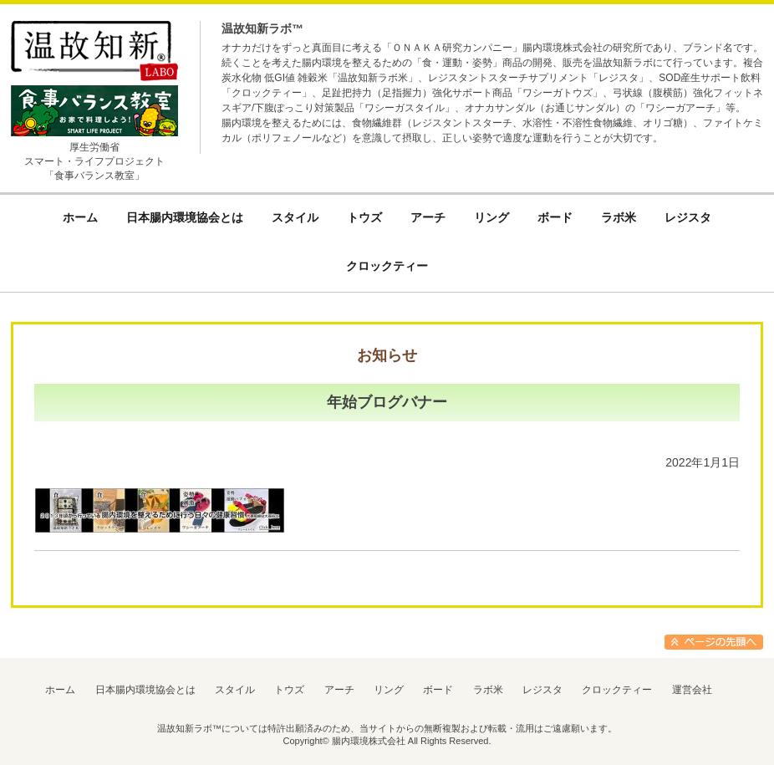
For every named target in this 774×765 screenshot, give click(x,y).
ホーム (60, 690)
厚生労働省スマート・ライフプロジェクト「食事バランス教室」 (94, 161)
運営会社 (692, 690)
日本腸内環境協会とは (145, 690)
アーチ (339, 690)
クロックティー (617, 690)
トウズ (289, 690)
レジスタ (542, 690)
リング (389, 690)
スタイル (235, 690)
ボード (438, 690)
